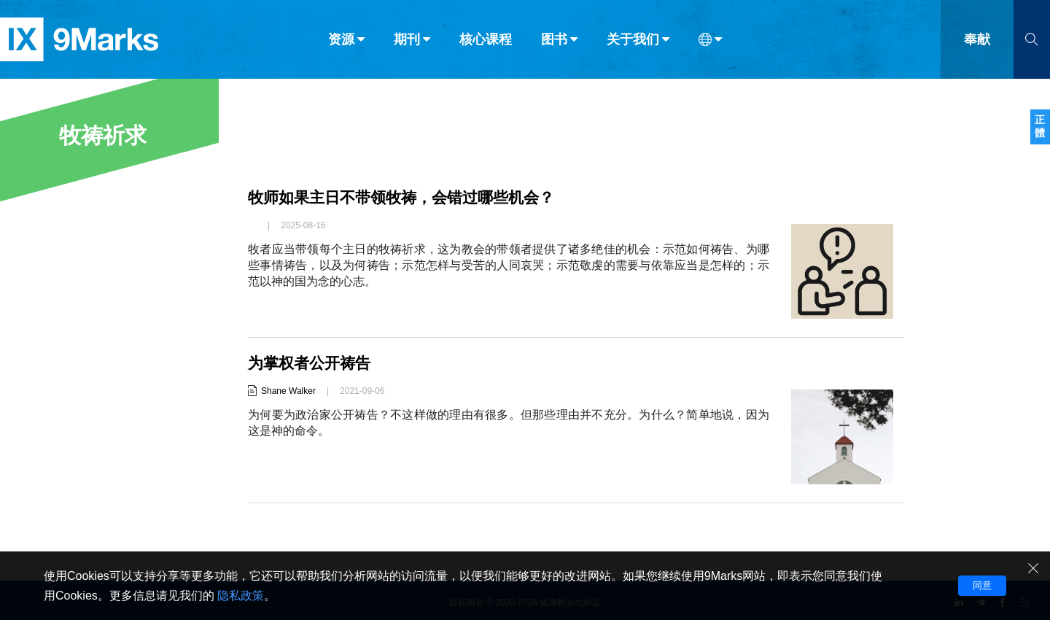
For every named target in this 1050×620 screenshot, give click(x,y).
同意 (982, 585)
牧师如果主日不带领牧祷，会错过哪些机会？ (408, 197)
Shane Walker (288, 391)
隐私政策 (240, 595)
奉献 (977, 42)
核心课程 (485, 42)
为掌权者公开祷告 (312, 363)
